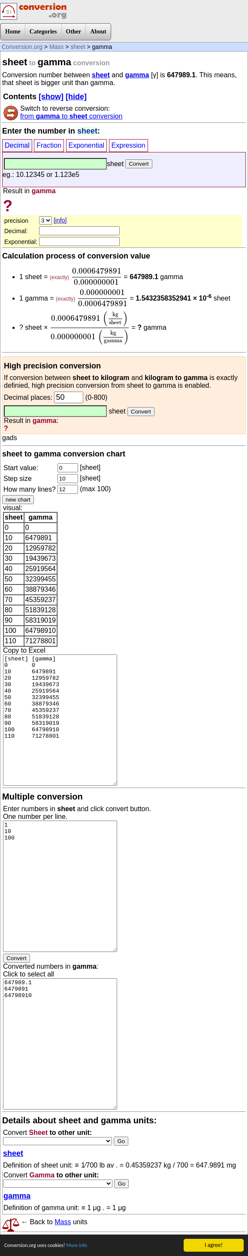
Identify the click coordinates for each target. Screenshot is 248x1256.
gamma (137, 75)
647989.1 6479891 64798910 (60, 1044)
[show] (51, 96)
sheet (77, 46)
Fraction (48, 145)
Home (13, 31)
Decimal (17, 145)
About (98, 31)
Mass (56, 46)
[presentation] (96, 277)
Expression (128, 145)
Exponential (87, 145)
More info (85, 1246)
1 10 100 (60, 886)
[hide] (76, 96)
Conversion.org (22, 46)
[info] (60, 220)
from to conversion (71, 116)
